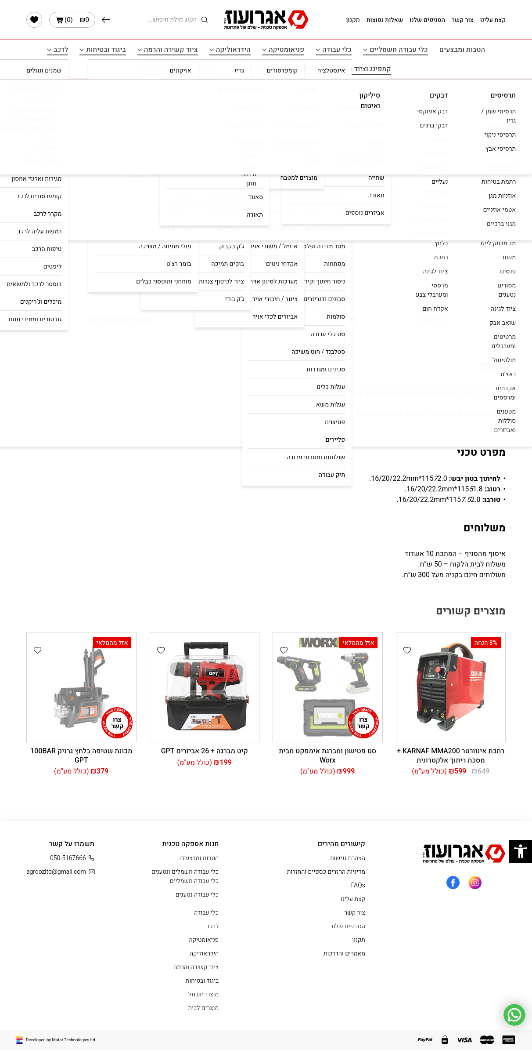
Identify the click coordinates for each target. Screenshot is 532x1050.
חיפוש (106, 20)
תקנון (352, 20)
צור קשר (463, 20)
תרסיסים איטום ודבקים (181, 69)
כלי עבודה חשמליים (399, 49)
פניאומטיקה (286, 49)
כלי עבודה (337, 49)
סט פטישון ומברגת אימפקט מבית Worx (327, 756)
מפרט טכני (334, 320)
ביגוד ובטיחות (106, 49)
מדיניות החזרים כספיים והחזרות (326, 871)
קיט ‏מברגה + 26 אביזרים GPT (204, 751)
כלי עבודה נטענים (197, 894)
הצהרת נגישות (347, 858)
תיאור (431, 320)
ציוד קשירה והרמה (171, 49)
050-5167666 (72, 858)
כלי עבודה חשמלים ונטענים (174, 97)
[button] (168, 267)
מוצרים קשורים (120, 320)
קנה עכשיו (113, 264)
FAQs (358, 885)
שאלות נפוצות (385, 20)
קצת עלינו (493, 20)
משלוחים (232, 320)
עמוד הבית (230, 97)
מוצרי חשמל (252, 69)
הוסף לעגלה (212, 264)
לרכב (61, 49)
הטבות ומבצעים (462, 49)
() (72, 20)
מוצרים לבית (306, 69)
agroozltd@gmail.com (60, 871)
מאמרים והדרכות (344, 953)
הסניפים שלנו (427, 20)
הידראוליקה (233, 49)
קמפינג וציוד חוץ (366, 69)
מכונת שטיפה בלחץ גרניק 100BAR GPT (81, 756)
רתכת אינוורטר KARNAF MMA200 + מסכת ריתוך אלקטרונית (450, 756)
